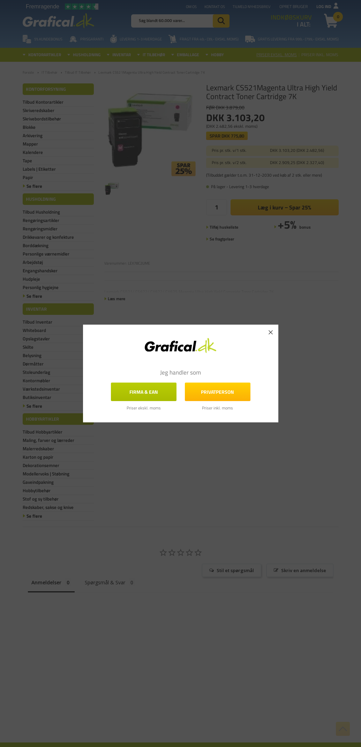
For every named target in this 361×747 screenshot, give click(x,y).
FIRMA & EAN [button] (143, 391)
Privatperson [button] (217, 391)
